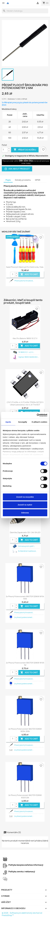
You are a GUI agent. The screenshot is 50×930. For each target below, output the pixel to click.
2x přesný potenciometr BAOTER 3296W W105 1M (25, 664)
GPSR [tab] (37, 180)
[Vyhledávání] (25, 10)
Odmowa (25, 513)
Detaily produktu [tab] (23, 180)
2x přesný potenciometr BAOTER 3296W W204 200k (25, 730)
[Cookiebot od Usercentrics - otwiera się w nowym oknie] (36, 415)
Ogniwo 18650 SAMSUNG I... (28, 357)
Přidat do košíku (25, 149)
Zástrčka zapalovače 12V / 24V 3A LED (25, 532)
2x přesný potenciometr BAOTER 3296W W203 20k (25, 796)
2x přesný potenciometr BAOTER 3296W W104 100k (25, 597)
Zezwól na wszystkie (25, 497)
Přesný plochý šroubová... (24, 281)
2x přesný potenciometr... (23, 617)
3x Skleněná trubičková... (27, 551)
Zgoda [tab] (8, 422)
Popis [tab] (8, 180)
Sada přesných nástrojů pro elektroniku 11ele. (25, 267)
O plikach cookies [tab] (39, 422)
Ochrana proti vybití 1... (26, 546)
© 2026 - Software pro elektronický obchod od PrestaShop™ (22, 914)
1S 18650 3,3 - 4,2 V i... (26, 352)
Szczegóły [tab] (22, 422)
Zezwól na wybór (25, 505)
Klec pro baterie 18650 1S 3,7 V (25, 338)
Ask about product (17, 168)
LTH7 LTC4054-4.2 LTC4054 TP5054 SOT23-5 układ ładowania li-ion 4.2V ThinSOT (25, 403)
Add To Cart (29, 274)
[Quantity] (12, 274)
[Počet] (5, 149)
